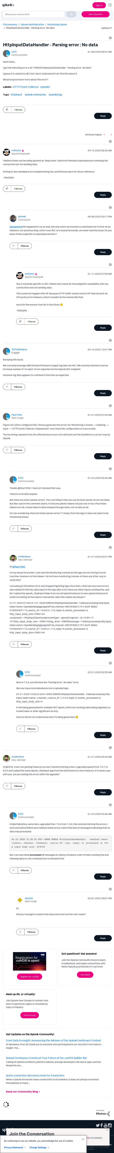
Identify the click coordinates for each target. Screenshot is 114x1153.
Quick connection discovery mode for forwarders (35, 1075)
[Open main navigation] (110, 5)
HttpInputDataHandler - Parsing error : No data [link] (30, 27)
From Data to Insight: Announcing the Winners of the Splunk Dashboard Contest (53, 1040)
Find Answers (10, 24)
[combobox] (39, 14)
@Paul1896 (18, 566)
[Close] (82, 1139)
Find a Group (30, 1015)
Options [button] (104, 27)
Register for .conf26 (29, 976)
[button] (110, 38)
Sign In (99, 5)
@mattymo (16, 226)
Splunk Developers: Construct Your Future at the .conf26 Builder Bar (46, 1057)
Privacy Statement (13, 1148)
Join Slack (85, 974)
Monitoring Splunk (57, 24)
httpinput (16, 94)
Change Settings (37, 1148)
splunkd (45, 86)
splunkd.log (55, 94)
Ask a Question (95, 14)
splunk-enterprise (35, 94)
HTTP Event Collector (26, 86)
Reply (103, 116)
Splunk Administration (32, 24)
